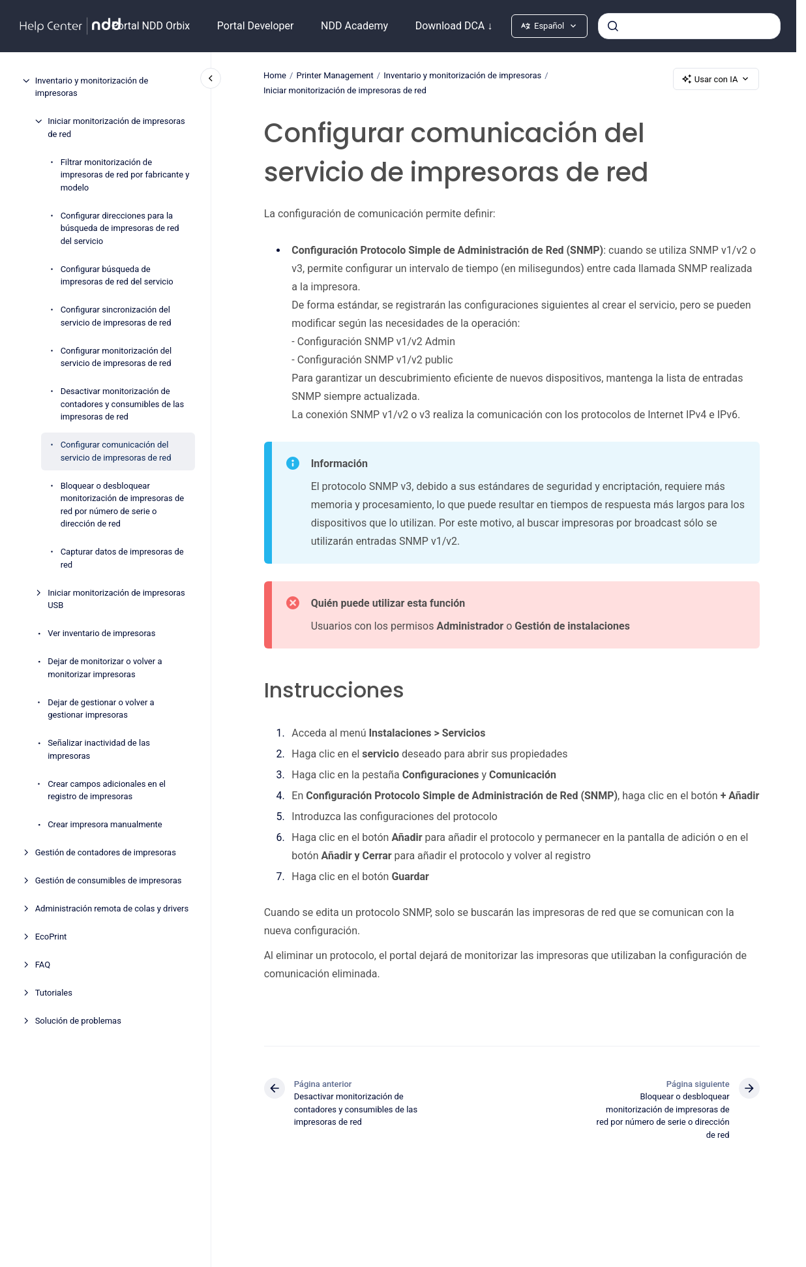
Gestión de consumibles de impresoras (108, 880)
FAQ (42, 964)
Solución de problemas (78, 1021)
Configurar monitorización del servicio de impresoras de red (116, 357)
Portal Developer (255, 26)
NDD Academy (354, 26)
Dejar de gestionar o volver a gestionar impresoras (101, 708)
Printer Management (335, 75)
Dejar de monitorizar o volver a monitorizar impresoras (105, 667)
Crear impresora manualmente (105, 824)
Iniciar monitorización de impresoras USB (116, 599)
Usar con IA (716, 79)
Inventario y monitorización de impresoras (92, 87)
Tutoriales (53, 993)
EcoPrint (51, 936)
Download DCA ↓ (454, 26)
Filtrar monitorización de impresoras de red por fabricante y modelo (125, 174)
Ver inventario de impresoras (101, 633)
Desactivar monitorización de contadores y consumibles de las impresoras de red (122, 403)
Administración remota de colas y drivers (112, 908)
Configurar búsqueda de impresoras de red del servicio (117, 275)
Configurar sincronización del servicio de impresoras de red (116, 316)
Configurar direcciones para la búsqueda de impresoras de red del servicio (120, 228)
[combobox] (689, 26)
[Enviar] (613, 26)
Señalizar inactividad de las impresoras (99, 749)
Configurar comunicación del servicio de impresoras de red (116, 451)
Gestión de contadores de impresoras (105, 852)
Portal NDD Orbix (151, 26)
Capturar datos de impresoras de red (122, 558)
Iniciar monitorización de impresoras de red (116, 127)
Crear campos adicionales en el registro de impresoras (107, 790)
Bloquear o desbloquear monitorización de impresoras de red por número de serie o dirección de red (123, 505)
